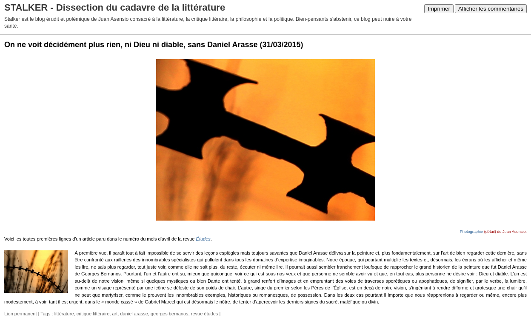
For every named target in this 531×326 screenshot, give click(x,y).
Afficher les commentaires (490, 9)
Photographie (471, 232)
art (114, 313)
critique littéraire (93, 313)
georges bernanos (169, 313)
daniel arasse (134, 313)
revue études (204, 313)
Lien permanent (20, 313)
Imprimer (439, 9)
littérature (64, 313)
